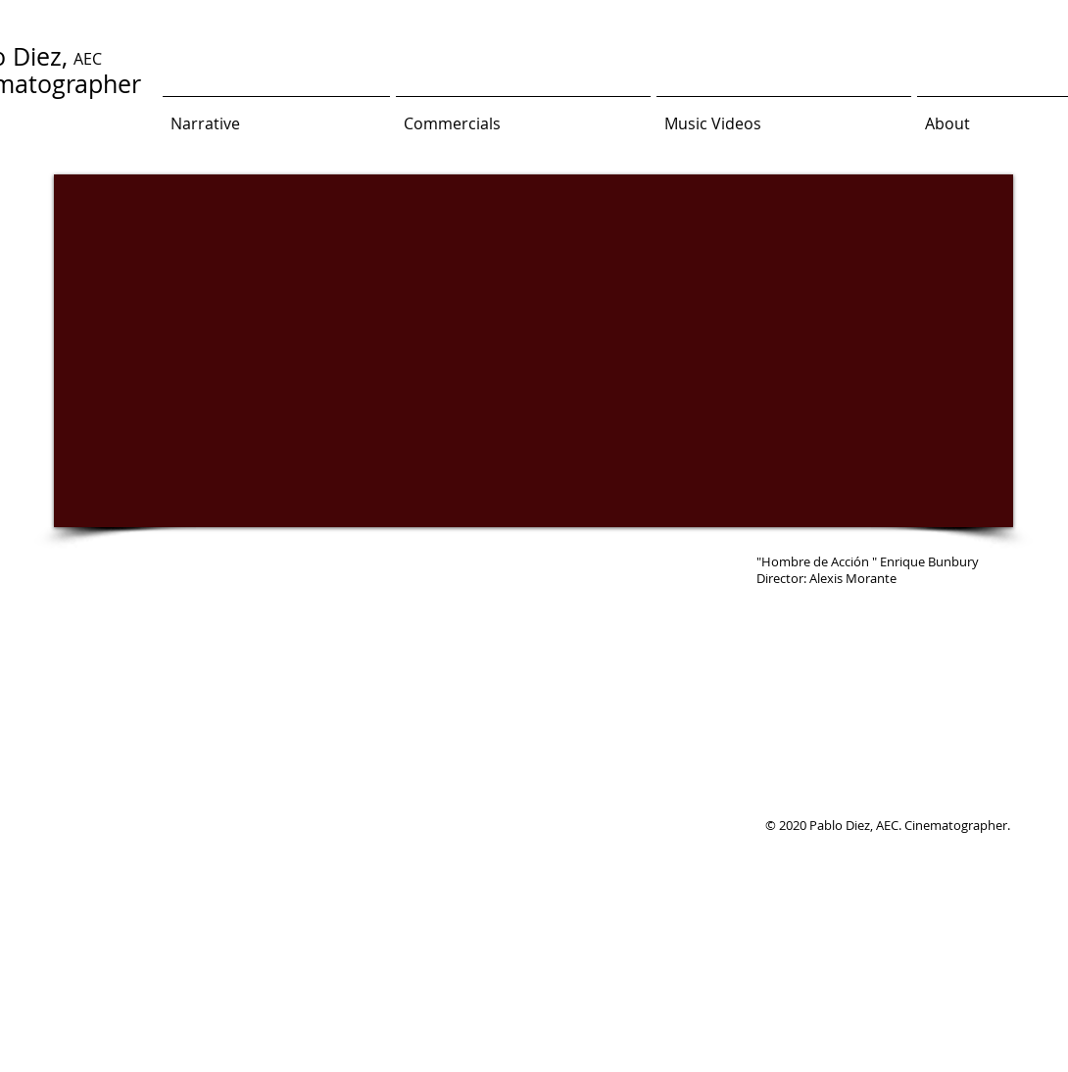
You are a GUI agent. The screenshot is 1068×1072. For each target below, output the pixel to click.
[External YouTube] (533, 350)
